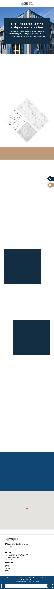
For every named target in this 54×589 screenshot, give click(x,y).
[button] (27, 509)
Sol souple (8, 572)
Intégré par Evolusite (34, 581)
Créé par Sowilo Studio (20, 581)
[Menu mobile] (3, 586)
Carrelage (7, 565)
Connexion (31, 579)
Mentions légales (36, 577)
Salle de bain (8, 567)
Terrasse (7, 568)
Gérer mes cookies (24, 579)
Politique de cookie (45, 577)
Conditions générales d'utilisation (12, 577)
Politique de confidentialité (26, 577)
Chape (7, 570)
